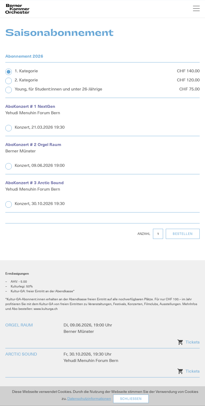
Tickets (193, 342)
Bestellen (183, 234)
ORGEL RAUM (19, 325)
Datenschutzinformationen (89, 398)
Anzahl (143, 234)
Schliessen (131, 399)
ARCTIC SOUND (21, 354)
